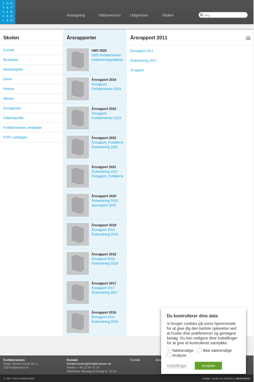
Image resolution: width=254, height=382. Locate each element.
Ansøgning (76, 15)
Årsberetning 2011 (143, 60)
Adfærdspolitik (13, 118)
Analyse (179, 355)
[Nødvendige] (169, 350)
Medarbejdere (13, 69)
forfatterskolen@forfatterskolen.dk (89, 363)
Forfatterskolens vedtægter (22, 128)
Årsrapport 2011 (141, 51)
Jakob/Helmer (242, 378)
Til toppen (137, 70)
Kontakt (8, 50)
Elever (7, 79)
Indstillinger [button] (177, 365)
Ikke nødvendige (217, 350)
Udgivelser (139, 15)
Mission (8, 98)
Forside (135, 360)
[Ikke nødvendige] (199, 350)
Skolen (168, 15)
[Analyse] (169, 355)
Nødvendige (182, 350)
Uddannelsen (109, 15)
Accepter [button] (208, 366)
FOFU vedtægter (15, 137)
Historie (8, 89)
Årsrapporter (12, 108)
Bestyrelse (10, 60)
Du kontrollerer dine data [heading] (192, 316)
